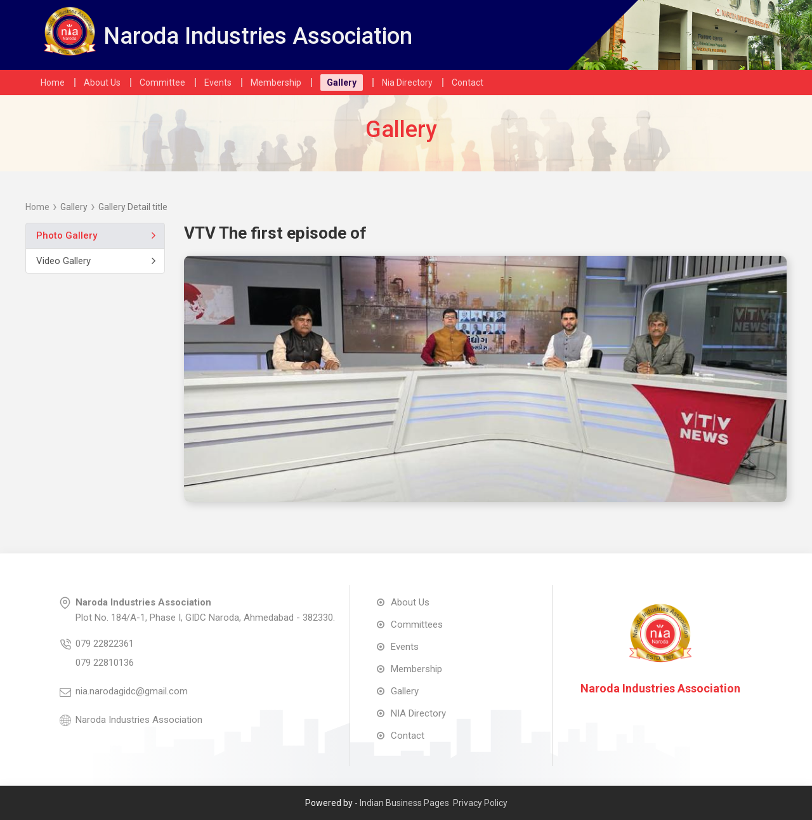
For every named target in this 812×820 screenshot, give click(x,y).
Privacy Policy (480, 803)
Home (37, 207)
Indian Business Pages (404, 803)
